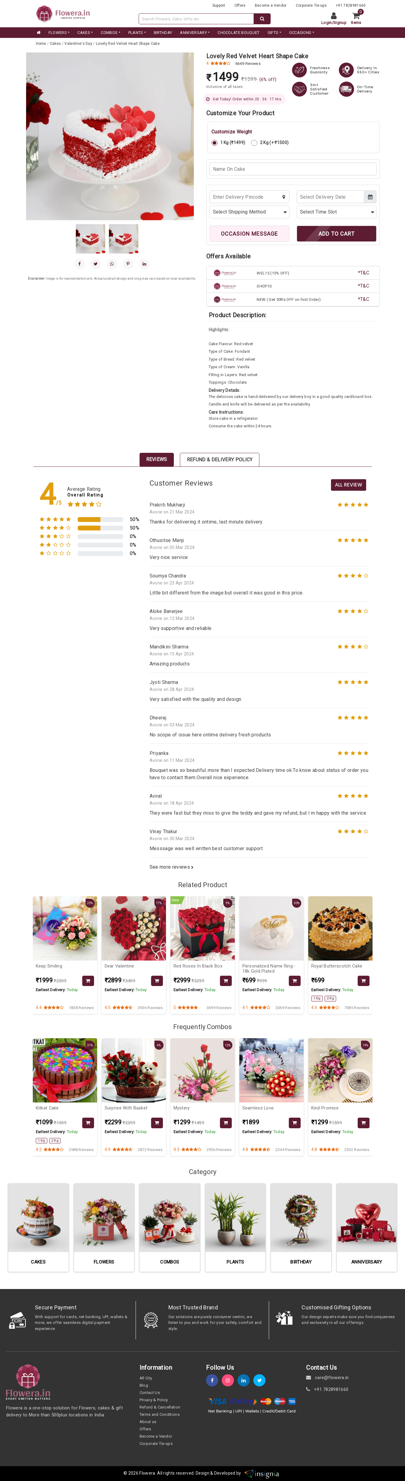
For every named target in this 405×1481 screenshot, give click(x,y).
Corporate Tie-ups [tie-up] (311, 5)
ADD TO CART (337, 234)
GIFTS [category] (273, 32)
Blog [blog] (144, 1385)
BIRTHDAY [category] (163, 32)
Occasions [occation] (300, 32)
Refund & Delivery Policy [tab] (220, 460)
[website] (63, 13)
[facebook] (79, 264)
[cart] (358, 19)
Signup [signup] (339, 22)
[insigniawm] (262, 1473)
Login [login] (326, 22)
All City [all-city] (146, 1378)
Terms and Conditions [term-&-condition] (160, 1414)
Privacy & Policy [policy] (154, 1400)
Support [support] (218, 5)
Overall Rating (85, 495)
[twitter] (261, 1380)
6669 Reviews (248, 63)
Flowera (147, 1473)
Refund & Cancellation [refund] (160, 1407)
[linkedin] (144, 264)
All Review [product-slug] (348, 484)
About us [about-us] (148, 1421)
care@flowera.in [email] (327, 1377)
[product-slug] (128, 44)
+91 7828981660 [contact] (327, 1389)
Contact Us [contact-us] (150, 1392)
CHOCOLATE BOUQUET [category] (238, 32)
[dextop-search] (262, 18)
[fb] (214, 1380)
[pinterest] (128, 264)
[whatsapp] (112, 264)
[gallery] (91, 239)
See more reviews (172, 867)
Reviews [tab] (156, 459)
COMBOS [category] (109, 32)
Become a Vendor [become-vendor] (271, 5)
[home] (38, 32)
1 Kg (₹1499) (228, 143)
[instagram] (230, 1380)
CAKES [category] (83, 32)
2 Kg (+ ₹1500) (270, 143)
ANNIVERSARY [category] (193, 32)
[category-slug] (56, 44)
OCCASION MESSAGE (249, 234)
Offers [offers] (240, 5)
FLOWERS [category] (58, 32)
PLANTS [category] (135, 32)
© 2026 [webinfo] (131, 1473)
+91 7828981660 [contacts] (351, 5)
